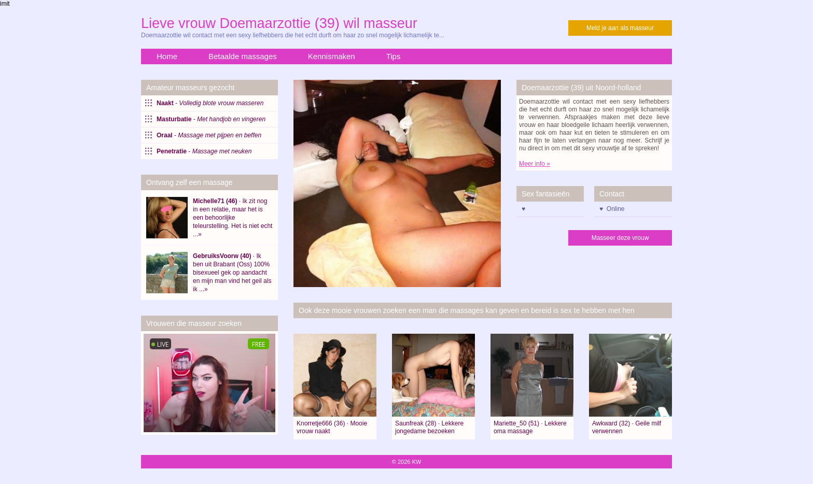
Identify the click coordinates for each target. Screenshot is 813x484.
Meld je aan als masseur (620, 28)
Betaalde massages (242, 56)
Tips (393, 56)
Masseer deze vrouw (620, 237)
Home (167, 56)
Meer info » (534, 163)
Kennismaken (331, 56)
